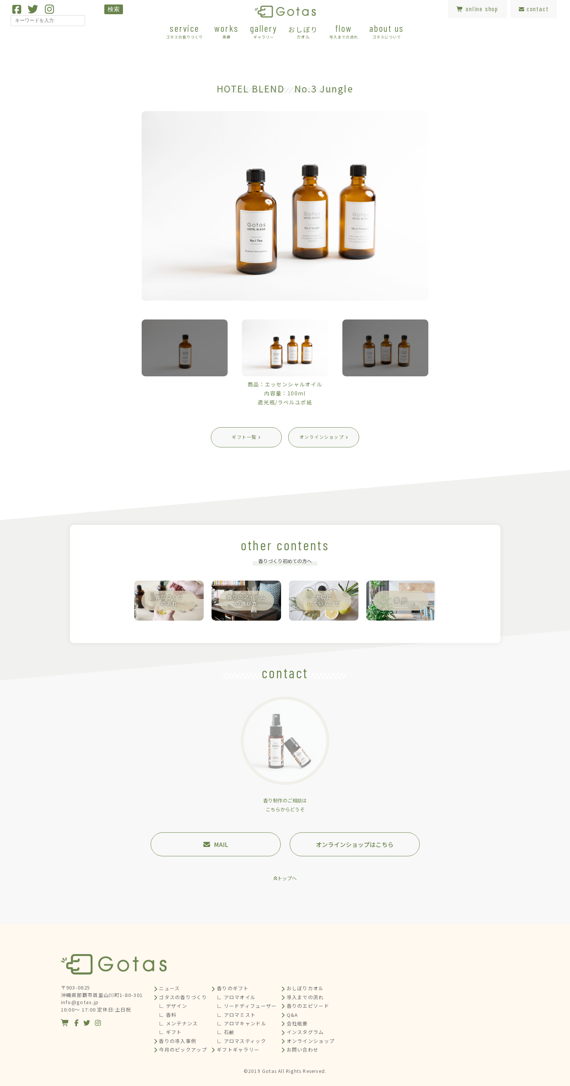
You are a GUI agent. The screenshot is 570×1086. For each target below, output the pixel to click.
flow (343, 30)
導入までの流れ (305, 997)
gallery (263, 30)
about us (386, 30)
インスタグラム (305, 1031)
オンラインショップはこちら (355, 844)
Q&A (292, 1014)
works (226, 30)
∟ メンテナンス (178, 1023)
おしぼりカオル (305, 988)
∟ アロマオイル (236, 997)
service (184, 30)
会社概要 (297, 1023)
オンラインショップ (311, 1040)
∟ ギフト (170, 1031)
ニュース (169, 988)
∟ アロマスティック (241, 1040)
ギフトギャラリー (238, 1049)
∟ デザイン (173, 1005)
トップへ (287, 878)
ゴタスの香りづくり (183, 997)
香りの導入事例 (177, 1040)
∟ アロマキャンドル (241, 1023)
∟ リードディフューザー (247, 1005)
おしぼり (303, 31)
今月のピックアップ (183, 1049)
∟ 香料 (167, 1014)
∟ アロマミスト (236, 1014)
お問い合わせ (303, 1049)
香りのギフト (233, 988)
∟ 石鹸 (225, 1031)
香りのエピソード (308, 1005)
